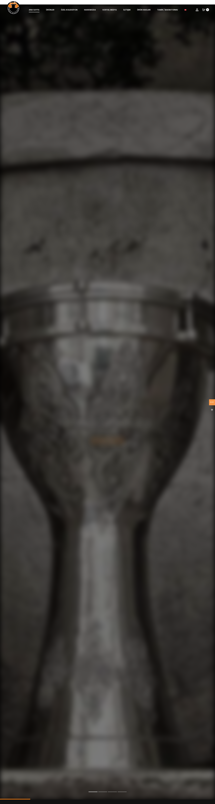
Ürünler (50, 10)
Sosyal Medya (109, 10)
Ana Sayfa (34, 10)
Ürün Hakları (144, 10)
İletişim (126, 10)
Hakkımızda (90, 10)
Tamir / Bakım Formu (167, 10)
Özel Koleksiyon (69, 10)
